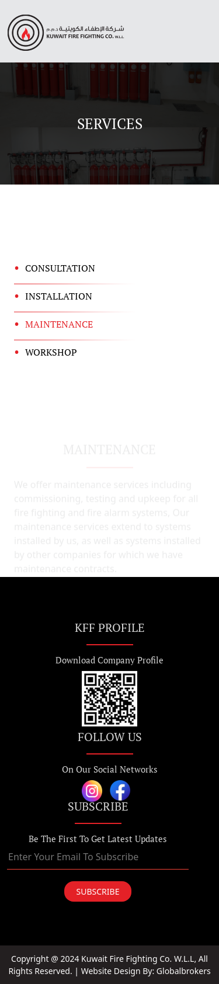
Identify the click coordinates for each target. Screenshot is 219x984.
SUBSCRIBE (98, 891)
